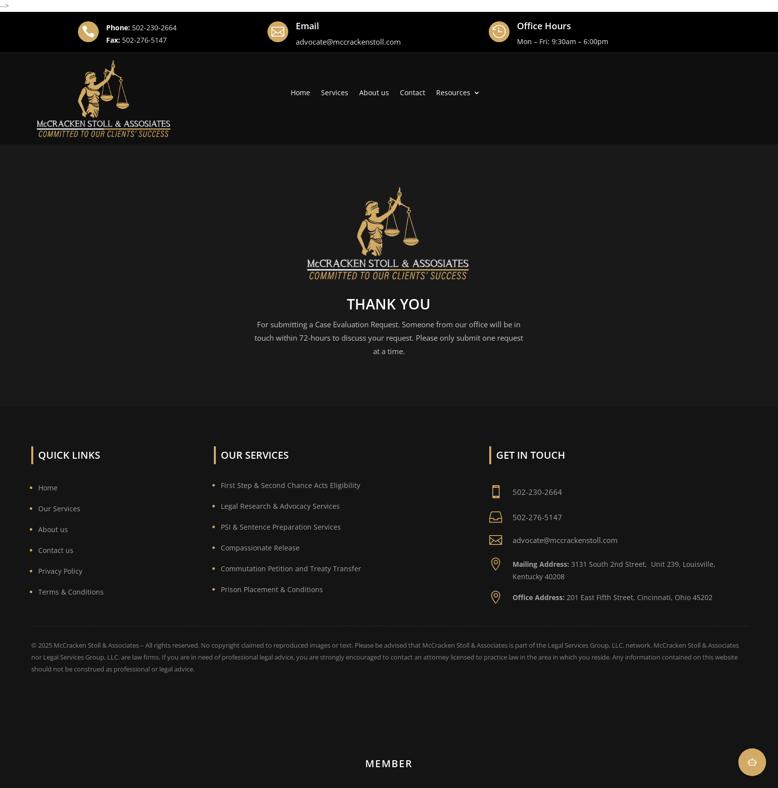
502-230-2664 (154, 27)
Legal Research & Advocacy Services (280, 506)
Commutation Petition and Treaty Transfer (291, 568)
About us (374, 93)
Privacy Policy (60, 571)
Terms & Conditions (71, 592)
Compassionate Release (260, 547)
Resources (453, 93)
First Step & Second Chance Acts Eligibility (290, 485)
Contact (412, 93)
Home (300, 93)
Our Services (59, 508)
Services (334, 93)
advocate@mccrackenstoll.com (348, 42)
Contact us (55, 550)
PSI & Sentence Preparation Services (281, 527)
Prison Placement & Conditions (272, 589)
